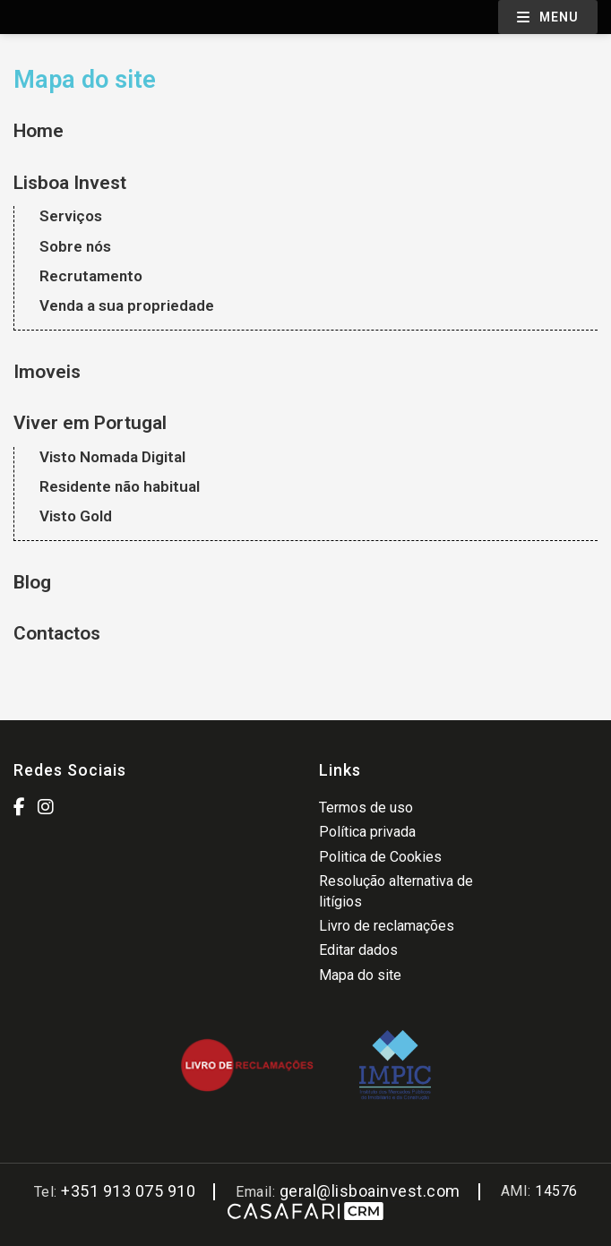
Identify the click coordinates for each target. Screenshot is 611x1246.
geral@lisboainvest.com (370, 1191)
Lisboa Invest (69, 183)
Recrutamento (90, 276)
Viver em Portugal (90, 423)
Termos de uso (366, 807)
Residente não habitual (119, 486)
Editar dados (358, 949)
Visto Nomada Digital (112, 457)
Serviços (70, 216)
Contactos (56, 633)
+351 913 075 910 (128, 1191)
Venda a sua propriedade (126, 305)
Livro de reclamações (386, 925)
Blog (32, 582)
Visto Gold (75, 516)
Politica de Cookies (380, 856)
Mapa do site (360, 975)
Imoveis (47, 372)
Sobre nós (75, 246)
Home (38, 131)
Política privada (367, 831)
